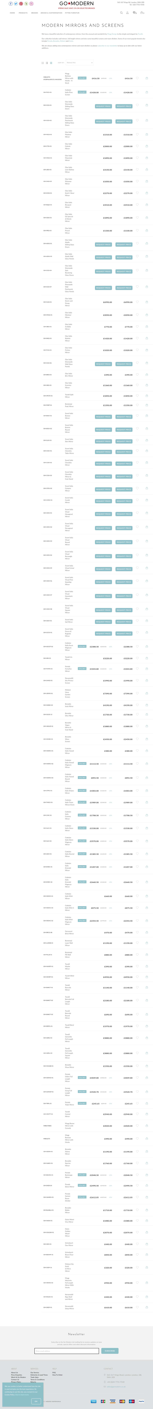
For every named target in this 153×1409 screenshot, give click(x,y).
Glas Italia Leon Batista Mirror (69, 169)
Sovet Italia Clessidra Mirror (69, 462)
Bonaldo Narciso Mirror (68, 1163)
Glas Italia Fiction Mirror (68, 350)
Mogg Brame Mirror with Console (69, 1125)
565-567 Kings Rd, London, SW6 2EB (130, 2)
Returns (33, 1382)
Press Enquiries (16, 1375)
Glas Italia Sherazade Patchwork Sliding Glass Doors (69, 120)
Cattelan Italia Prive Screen (69, 92)
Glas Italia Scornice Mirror (68, 385)
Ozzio (71, 41)
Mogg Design (112, 34)
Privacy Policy (16, 1382)
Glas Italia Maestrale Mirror (68, 158)
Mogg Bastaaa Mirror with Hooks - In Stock (69, 78)
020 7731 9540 (138, 5)
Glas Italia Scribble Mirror (68, 326)
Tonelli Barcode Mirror (68, 987)
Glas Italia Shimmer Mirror (68, 181)
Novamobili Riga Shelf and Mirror (69, 1296)
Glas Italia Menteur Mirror (68, 315)
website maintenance (53, 1401)
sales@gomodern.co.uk (116, 1386)
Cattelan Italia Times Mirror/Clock (69, 802)
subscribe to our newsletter (107, 46)
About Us (14, 1372)
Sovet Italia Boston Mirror (69, 415)
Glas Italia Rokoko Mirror (68, 338)
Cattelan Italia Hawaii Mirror (69, 750)
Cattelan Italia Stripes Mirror (69, 790)
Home (12, 13)
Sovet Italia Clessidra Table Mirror (69, 450)
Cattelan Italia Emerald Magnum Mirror (68, 882)
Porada (49, 41)
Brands (34, 13)
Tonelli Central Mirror (67, 1114)
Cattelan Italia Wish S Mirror (69, 907)
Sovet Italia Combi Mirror (69, 500)
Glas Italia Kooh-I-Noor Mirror (69, 193)
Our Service (34, 1372)
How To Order (57, 1375)
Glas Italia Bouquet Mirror (68, 204)
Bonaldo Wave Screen (68, 739)
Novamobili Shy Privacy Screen (69, 680)
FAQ (54, 1372)
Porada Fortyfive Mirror (68, 668)
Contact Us (15, 1380)
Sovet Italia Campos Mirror (69, 488)
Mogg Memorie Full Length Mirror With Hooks (69, 1282)
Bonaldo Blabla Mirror (68, 1210)
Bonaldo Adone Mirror (68, 1151)
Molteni (63, 41)
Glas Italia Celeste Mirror (68, 146)
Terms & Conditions (37, 1380)
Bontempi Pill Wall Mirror (68, 954)
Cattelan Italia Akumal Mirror (69, 854)
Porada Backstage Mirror (68, 1175)
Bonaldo (56, 41)
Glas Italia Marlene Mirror (68, 134)
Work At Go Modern (18, 1377)
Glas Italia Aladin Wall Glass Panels (69, 256)
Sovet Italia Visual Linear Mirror (69, 568)
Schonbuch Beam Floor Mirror (69, 1254)
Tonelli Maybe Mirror (67, 966)
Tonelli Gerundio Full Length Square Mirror (69, 1053)
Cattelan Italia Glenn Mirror (69, 828)
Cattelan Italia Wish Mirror (69, 896)
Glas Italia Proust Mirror (68, 230)
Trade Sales (34, 1377)
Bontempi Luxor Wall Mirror (69, 943)
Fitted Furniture (72, 13)
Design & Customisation (51, 13)
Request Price (103, 106)
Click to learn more (22, 1395)
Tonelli (140, 34)
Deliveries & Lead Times (39, 1375)
